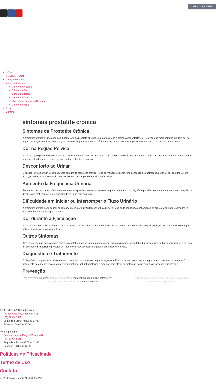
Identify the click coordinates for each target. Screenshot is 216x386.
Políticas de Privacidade (25, 354)
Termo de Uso (15, 362)
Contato (8, 371)
